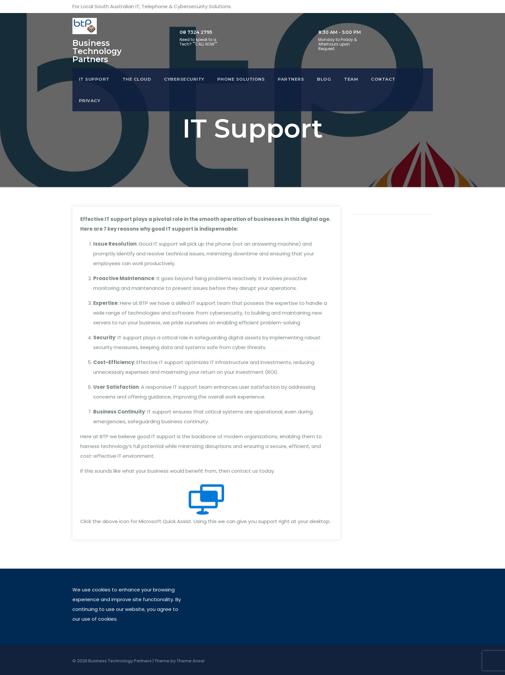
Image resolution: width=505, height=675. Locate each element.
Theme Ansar (191, 661)
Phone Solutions (241, 79)
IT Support (94, 79)
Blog (324, 79)
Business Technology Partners (96, 51)
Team (351, 79)
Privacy (89, 100)
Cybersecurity (184, 79)
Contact (383, 79)
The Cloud (136, 79)
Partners (291, 79)
